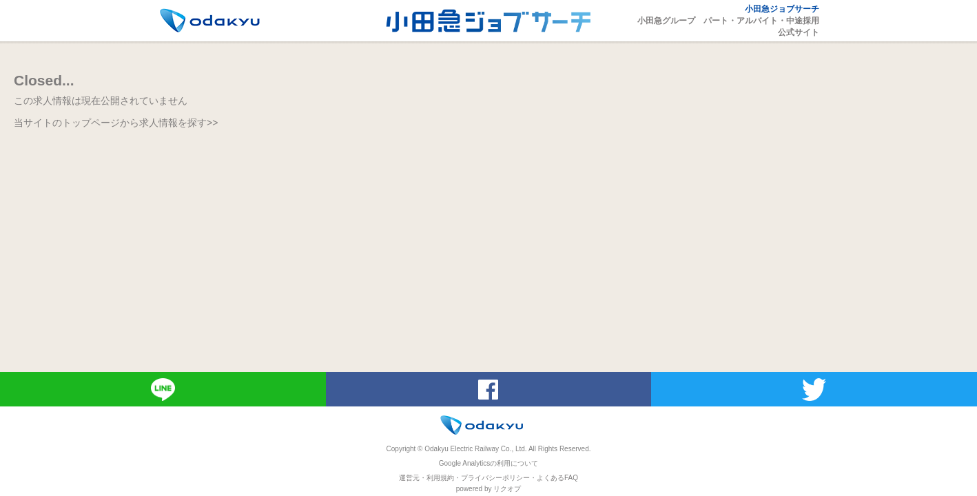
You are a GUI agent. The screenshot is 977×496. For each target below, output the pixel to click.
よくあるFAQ (557, 478)
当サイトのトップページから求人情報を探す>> (116, 122)
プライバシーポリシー (495, 478)
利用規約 (440, 478)
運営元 (409, 478)
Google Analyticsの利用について (489, 463)
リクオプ (507, 489)
